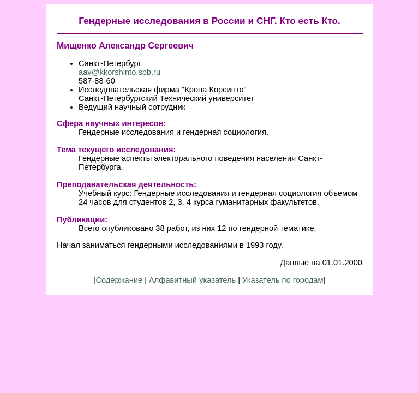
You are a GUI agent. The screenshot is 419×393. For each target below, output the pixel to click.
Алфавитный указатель (192, 280)
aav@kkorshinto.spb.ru (119, 72)
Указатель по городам (283, 280)
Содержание (118, 280)
